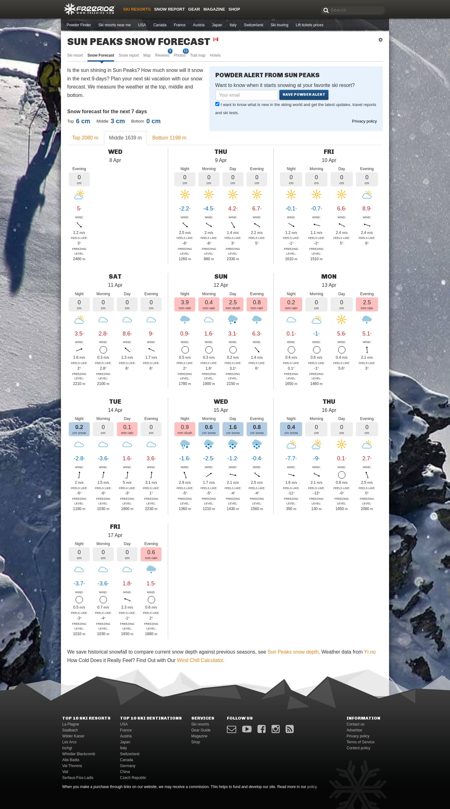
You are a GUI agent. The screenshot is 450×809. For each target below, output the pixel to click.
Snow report (129, 55)
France (179, 25)
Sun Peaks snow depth (293, 652)
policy (312, 787)
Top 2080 (85, 137)
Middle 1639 (125, 137)
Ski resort (75, 55)
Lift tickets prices (309, 25)
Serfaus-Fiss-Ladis (77, 778)
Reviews (162, 55)
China (125, 772)
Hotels (215, 55)
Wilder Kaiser (73, 736)
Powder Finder (79, 25)
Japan (217, 25)
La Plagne (70, 724)
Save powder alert (303, 94)
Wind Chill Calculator (200, 660)
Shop (234, 9)
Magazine (214, 9)
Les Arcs (69, 742)
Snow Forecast (101, 55)
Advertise (354, 730)
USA (142, 25)
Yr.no (370, 652)
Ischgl (67, 748)
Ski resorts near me (114, 25)
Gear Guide (201, 730)
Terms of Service (360, 742)
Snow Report (169, 9)
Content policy (358, 748)
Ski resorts (137, 9)
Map (147, 55)
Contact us (355, 724)
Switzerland (253, 25)
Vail (65, 772)
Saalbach (70, 730)
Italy (233, 25)
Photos (179, 55)
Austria (198, 25)
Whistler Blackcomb (78, 754)
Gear (194, 9)
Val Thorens (72, 766)
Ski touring (279, 25)
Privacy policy (364, 121)
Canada (160, 25)
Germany (127, 766)
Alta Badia (70, 760)
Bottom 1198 (169, 137)
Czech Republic (133, 778)
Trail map (198, 55)
